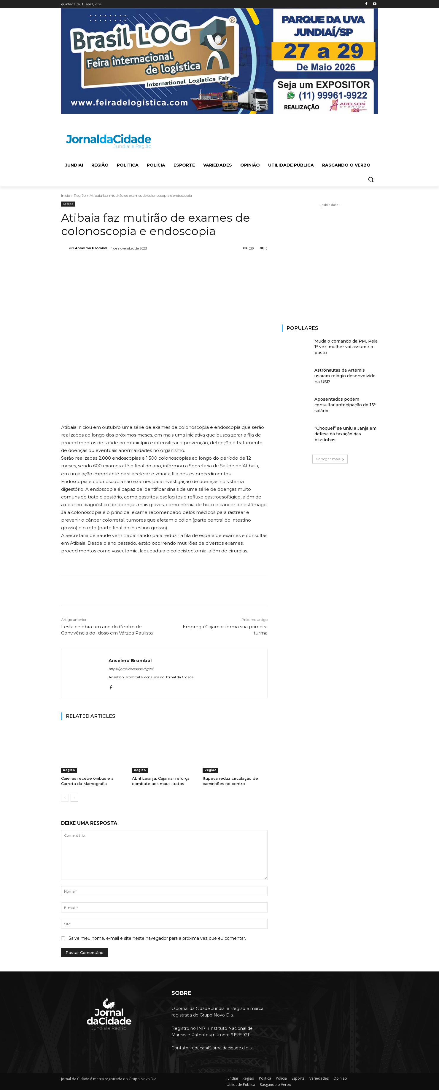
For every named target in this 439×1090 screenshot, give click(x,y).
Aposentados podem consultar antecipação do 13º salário (345, 405)
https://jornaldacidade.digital (131, 669)
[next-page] (74, 798)
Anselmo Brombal (91, 248)
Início (65, 195)
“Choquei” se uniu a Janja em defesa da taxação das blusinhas (345, 434)
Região (80, 195)
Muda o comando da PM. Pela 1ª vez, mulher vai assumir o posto (346, 346)
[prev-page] (65, 798)
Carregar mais (330, 459)
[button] (371, 179)
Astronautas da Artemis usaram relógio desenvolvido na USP (345, 375)
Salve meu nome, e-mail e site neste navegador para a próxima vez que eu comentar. (157, 938)
